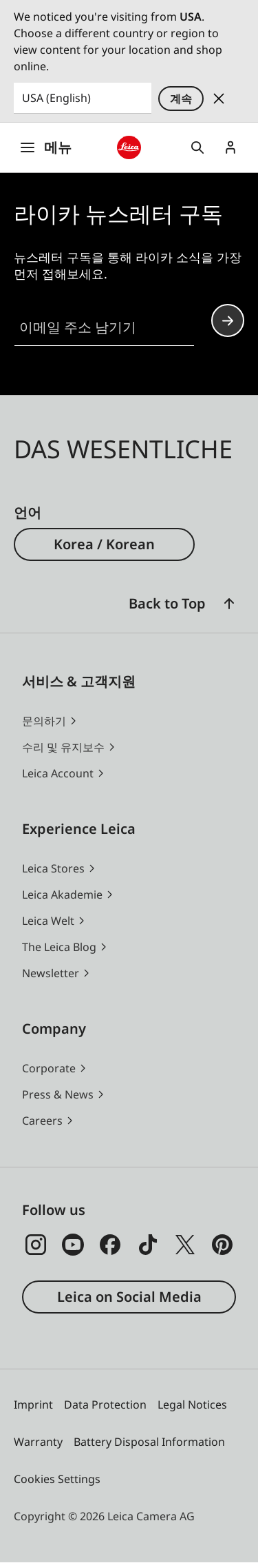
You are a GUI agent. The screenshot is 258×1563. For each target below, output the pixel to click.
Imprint (33, 1404)
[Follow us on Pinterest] (222, 1244)
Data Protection (105, 1404)
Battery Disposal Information (149, 1441)
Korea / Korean (104, 544)
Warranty (38, 1441)
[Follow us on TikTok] (148, 1244)
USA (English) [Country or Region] (56, 97)
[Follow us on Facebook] (110, 1244)
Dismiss (219, 98)
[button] (229, 604)
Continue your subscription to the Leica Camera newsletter (227, 320)
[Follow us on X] (185, 1244)
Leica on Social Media (129, 1296)
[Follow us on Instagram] (36, 1244)
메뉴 (45, 147)
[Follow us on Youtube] (73, 1244)
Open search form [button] (197, 147)
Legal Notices (192, 1404)
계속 (181, 98)
